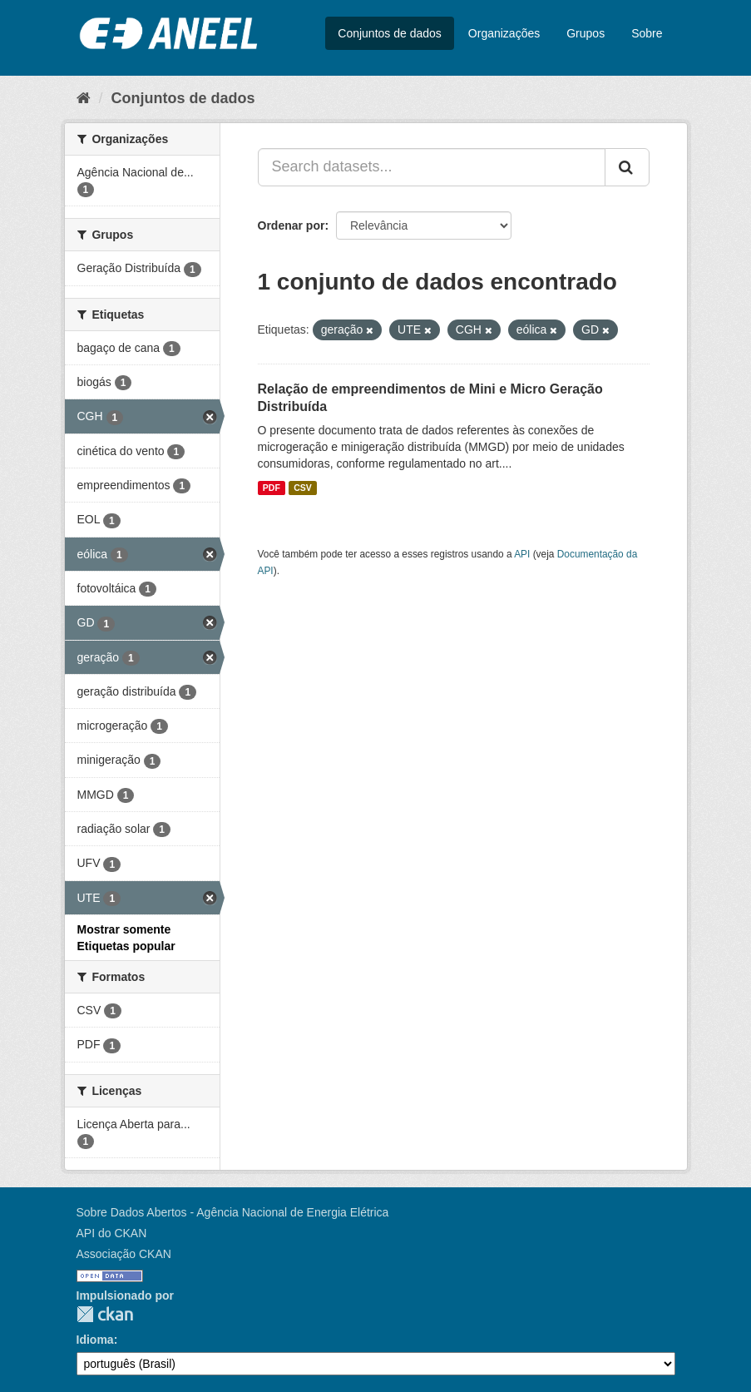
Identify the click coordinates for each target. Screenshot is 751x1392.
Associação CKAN (124, 1254)
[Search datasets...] (431, 167)
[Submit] (627, 167)
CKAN (105, 1314)
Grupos (585, 33)
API (522, 554)
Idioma (95, 1339)
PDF (271, 488)
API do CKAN (112, 1233)
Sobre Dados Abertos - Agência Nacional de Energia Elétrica (233, 1212)
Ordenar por (291, 225)
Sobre (646, 33)
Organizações (504, 33)
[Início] (84, 98)
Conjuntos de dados (390, 33)
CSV (303, 488)
